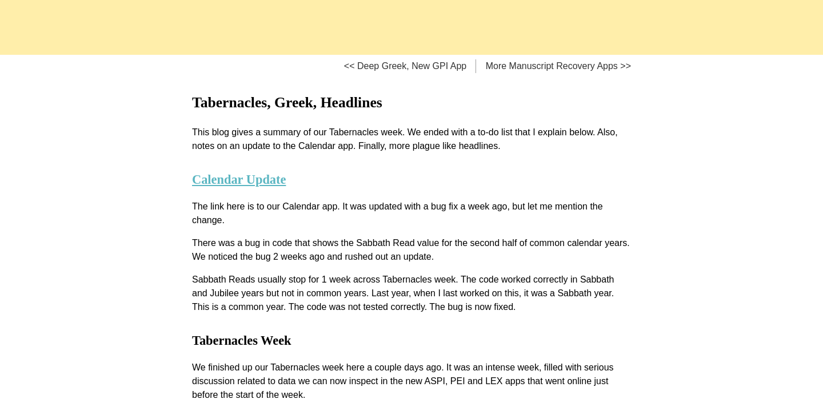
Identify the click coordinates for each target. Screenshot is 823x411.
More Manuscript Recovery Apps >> (558, 66)
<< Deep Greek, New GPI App (405, 66)
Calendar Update (239, 179)
